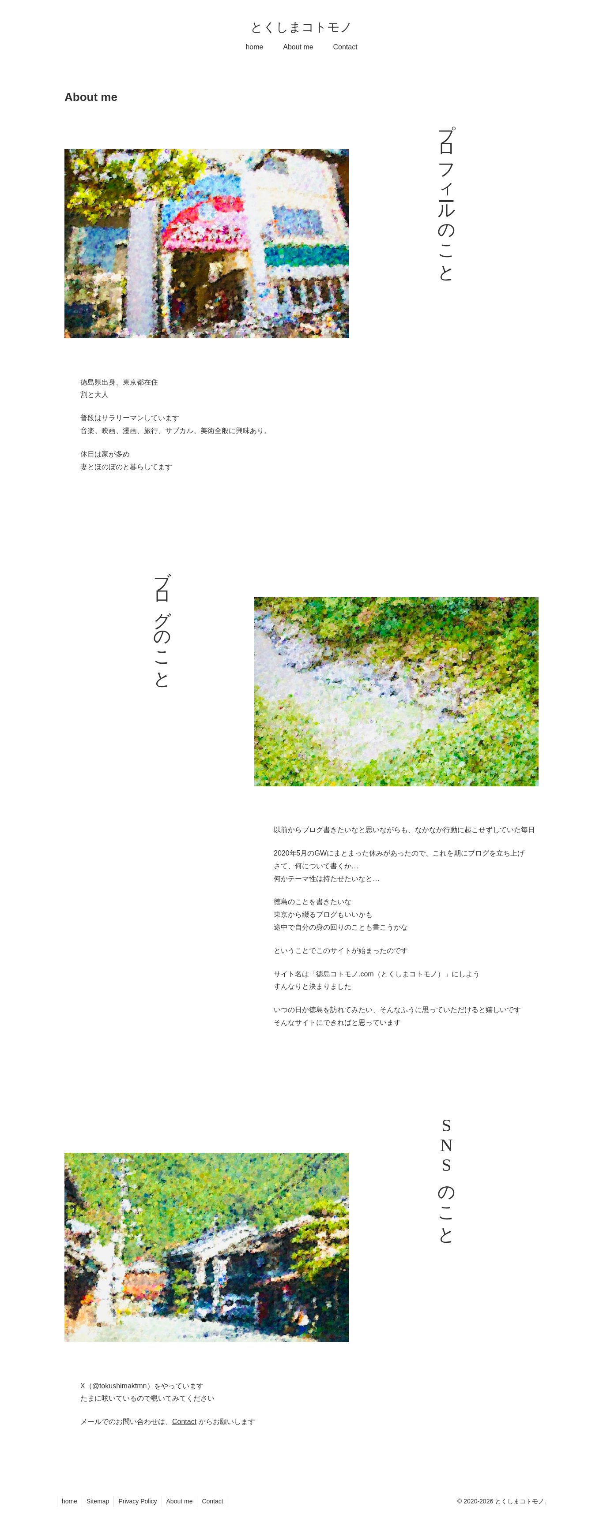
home (69, 1501)
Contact (184, 1421)
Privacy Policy (137, 1501)
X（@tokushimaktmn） (117, 1386)
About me (179, 1501)
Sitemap (98, 1501)
